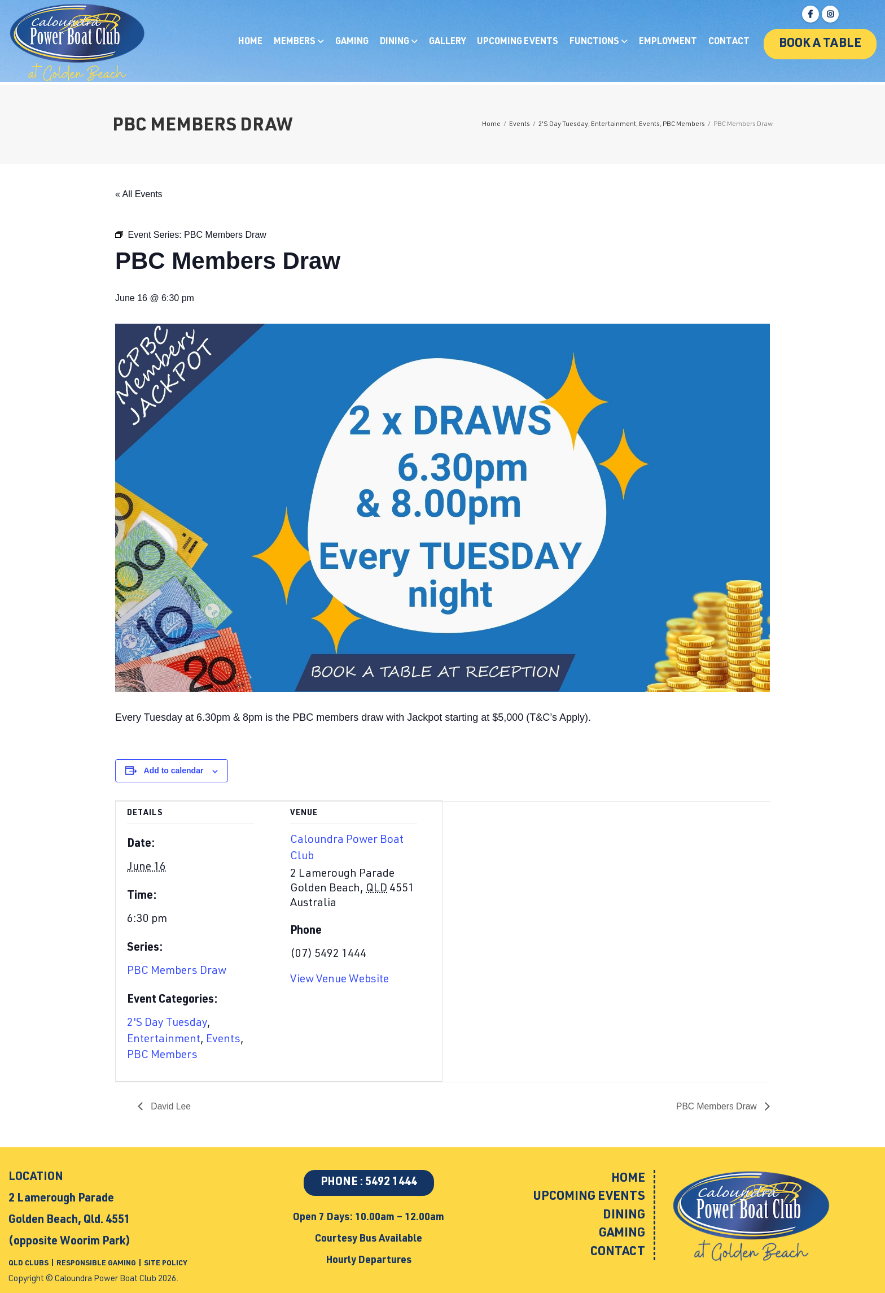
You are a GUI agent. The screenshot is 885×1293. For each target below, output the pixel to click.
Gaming (352, 42)
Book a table (820, 44)
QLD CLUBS (29, 1264)
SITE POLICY (165, 1264)
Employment (668, 42)
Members (295, 42)
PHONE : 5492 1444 (369, 1182)
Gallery (447, 42)
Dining (395, 42)
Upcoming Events (517, 42)
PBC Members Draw (176, 971)
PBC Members (162, 1055)
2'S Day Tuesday (167, 1023)
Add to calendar (174, 770)
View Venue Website (339, 980)
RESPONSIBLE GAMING (96, 1264)
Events (223, 1040)
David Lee (170, 1106)
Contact (729, 42)
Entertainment (163, 1040)
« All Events (139, 194)
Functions (595, 42)
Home (250, 42)
